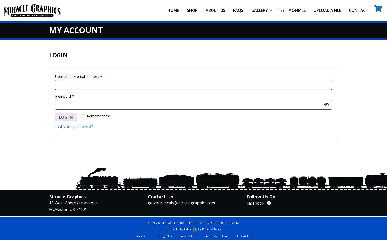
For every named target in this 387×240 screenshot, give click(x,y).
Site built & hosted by (193, 229)
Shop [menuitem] (192, 10)
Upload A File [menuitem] (327, 10)
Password (71, 96)
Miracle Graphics (178, 223)
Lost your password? (73, 126)
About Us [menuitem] (215, 10)
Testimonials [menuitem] (292, 10)
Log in (66, 117)
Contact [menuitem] (358, 10)
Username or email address (85, 76)
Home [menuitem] (173, 10)
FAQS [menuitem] (238, 10)
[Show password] (326, 104)
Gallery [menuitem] (259, 10)
